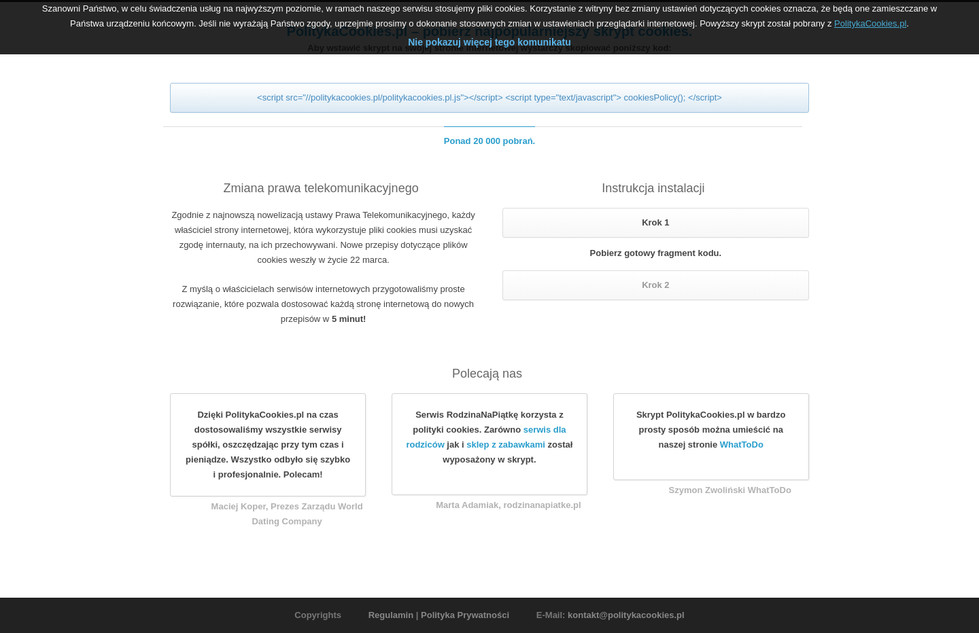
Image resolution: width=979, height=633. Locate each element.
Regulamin (390, 615)
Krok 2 (655, 285)
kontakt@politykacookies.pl (626, 615)
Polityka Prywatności (465, 615)
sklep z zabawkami (505, 444)
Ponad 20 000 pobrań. (489, 141)
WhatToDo (741, 444)
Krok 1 (655, 222)
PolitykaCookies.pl (870, 21)
